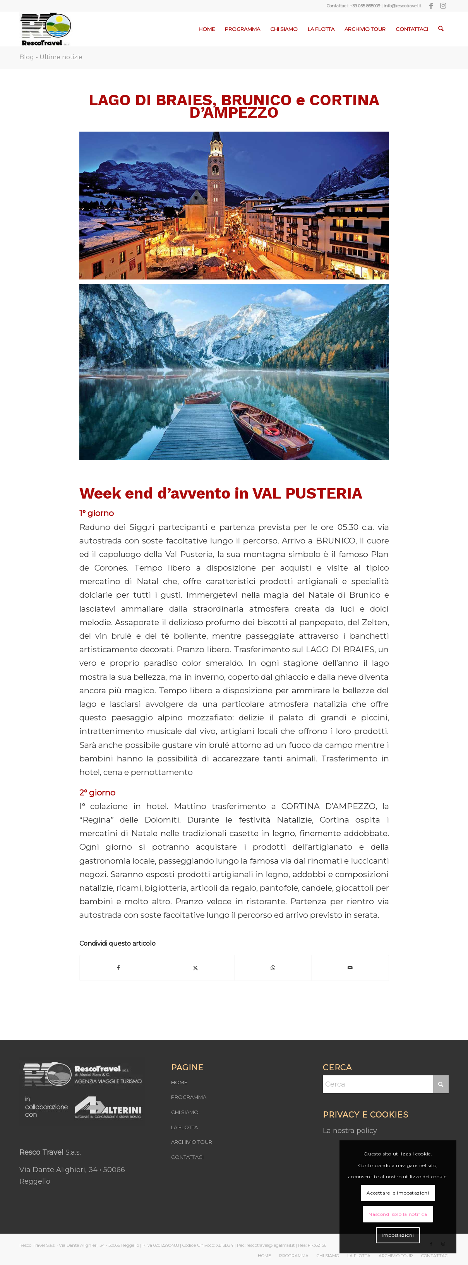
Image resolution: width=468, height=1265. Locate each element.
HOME (179, 1082)
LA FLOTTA (184, 1127)
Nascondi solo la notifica (398, 1214)
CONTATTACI (187, 1157)
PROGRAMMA (188, 1097)
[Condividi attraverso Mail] (350, 967)
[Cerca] (441, 29)
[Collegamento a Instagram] (443, 6)
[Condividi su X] (195, 967)
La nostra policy (350, 1130)
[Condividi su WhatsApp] (273, 967)
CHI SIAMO (185, 1112)
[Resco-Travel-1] (46, 29)
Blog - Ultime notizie (50, 57)
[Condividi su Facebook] (118, 967)
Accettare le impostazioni (398, 1193)
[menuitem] (207, 29)
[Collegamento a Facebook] (431, 6)
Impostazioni (398, 1235)
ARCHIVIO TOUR (191, 1142)
